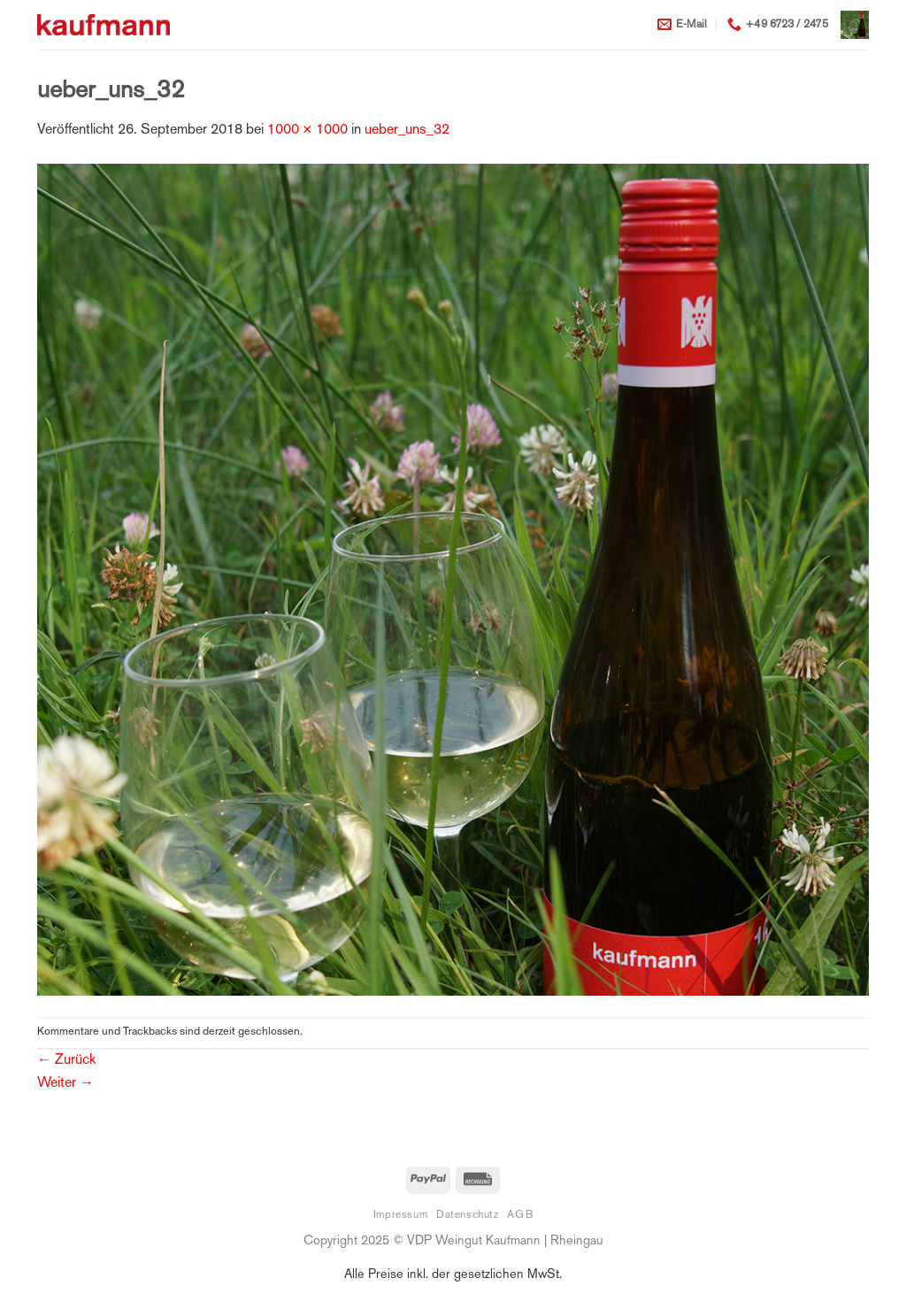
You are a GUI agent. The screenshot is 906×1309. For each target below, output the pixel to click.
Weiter (65, 1083)
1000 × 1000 (307, 130)
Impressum (400, 1215)
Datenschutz (467, 1215)
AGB (520, 1215)
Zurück (66, 1060)
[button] (855, 25)
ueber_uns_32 (407, 130)
